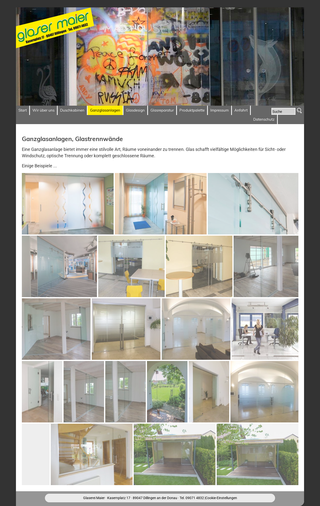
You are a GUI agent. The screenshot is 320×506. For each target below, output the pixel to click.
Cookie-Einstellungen (221, 498)
